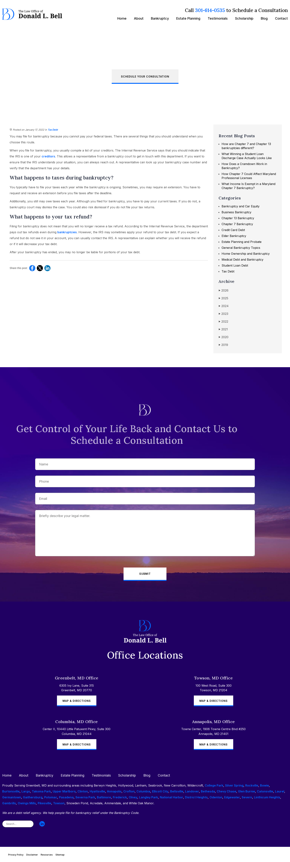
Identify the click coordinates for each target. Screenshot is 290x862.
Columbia (143, 791)
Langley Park (148, 797)
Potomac (50, 797)
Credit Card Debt (233, 230)
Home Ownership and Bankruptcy (246, 253)
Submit (145, 573)
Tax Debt (53, 129)
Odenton (216, 797)
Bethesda (208, 791)
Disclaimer (32, 854)
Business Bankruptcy (236, 212)
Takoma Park (41, 791)
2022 (223, 322)
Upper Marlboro (64, 791)
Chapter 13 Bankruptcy (238, 218)
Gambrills (9, 803)
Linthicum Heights (267, 797)
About (139, 18)
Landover (192, 791)
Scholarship (244, 18)
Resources (47, 854)
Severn (247, 797)
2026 (223, 290)
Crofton (129, 791)
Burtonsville (11, 791)
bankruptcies (67, 232)
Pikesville (44, 803)
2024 (224, 306)
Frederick (120, 797)
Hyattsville (97, 791)
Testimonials (218, 18)
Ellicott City (160, 791)
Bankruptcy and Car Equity (240, 206)
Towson (59, 803)
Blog (264, 18)
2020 (223, 337)
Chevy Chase (226, 791)
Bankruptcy (160, 18)
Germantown (11, 797)
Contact (281, 18)
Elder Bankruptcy (234, 236)
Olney (133, 797)
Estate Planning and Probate (242, 242)
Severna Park (85, 797)
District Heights (196, 797)
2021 (223, 329)
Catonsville (265, 791)
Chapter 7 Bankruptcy (237, 224)
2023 (223, 314)
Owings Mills (27, 803)
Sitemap (60, 854)
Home (122, 18)
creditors (48, 156)
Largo (25, 791)
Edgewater (232, 797)
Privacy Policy (15, 854)
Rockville (251, 785)
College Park (214, 785)
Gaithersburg (32, 797)
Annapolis (114, 791)
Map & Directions (77, 700)
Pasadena (66, 797)
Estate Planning (188, 18)
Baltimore (104, 797)
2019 (223, 345)
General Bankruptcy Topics (241, 248)
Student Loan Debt (235, 265)
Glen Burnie (246, 791)
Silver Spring (234, 785)
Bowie (264, 785)
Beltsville (176, 791)
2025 (223, 298)
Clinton (82, 791)
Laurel (279, 791)
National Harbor (171, 797)
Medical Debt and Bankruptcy (242, 259)
